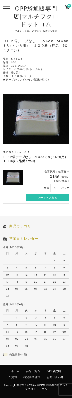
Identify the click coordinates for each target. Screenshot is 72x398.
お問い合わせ (55, 377)
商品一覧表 (33, 371)
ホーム (15, 371)
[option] (36, 119)
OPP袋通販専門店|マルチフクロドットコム (36, 17)
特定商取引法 (31, 377)
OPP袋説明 (53, 371)
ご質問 (12, 377)
